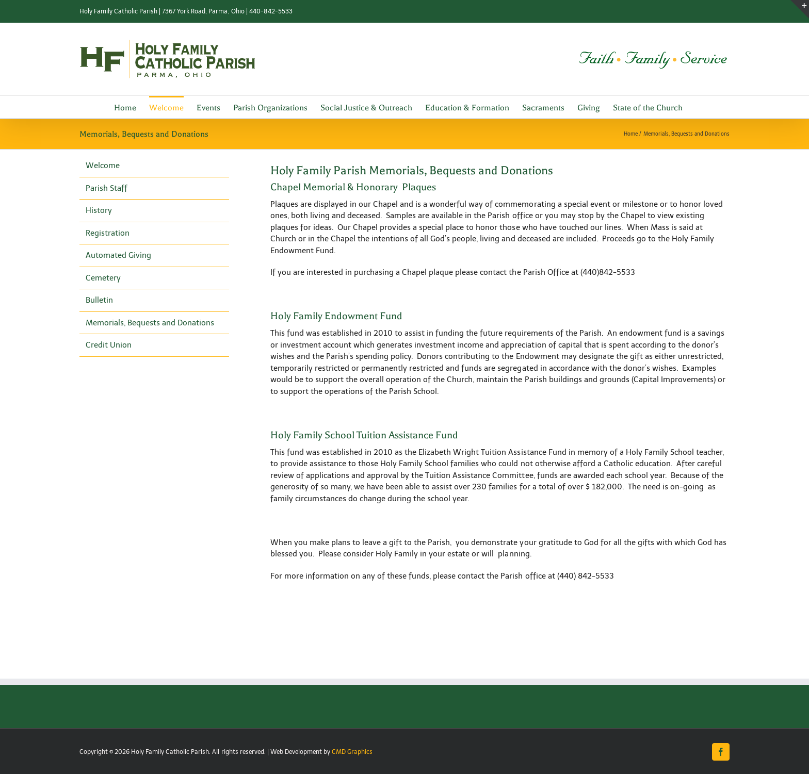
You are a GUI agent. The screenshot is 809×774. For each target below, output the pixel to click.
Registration (108, 233)
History (99, 210)
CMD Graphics (352, 751)
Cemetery (103, 278)
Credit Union (109, 345)
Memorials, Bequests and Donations (150, 322)
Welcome (103, 165)
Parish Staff (106, 188)
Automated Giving (118, 255)
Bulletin (99, 300)
